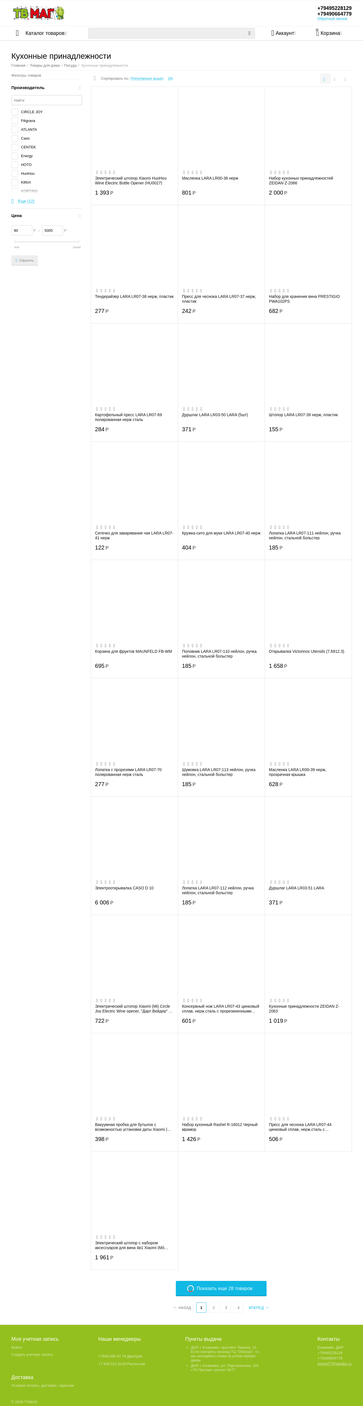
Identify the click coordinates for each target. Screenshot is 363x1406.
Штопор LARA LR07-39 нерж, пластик (303, 414)
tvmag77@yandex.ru (335, 1363)
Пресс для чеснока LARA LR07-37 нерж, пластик (219, 298)
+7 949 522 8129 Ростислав (121, 1364)
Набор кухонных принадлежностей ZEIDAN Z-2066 (301, 180)
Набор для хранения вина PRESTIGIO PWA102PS (304, 298)
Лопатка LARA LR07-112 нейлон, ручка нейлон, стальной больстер (218, 890)
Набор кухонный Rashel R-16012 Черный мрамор (220, 1126)
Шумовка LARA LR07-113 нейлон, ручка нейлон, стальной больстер (219, 771)
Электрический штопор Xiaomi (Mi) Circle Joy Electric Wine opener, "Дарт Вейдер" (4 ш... (133, 1008)
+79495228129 (334, 8)
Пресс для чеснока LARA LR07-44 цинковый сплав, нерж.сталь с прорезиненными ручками (300, 1126)
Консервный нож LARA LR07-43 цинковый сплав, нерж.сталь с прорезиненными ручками (220, 1008)
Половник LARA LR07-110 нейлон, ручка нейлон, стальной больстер (219, 653)
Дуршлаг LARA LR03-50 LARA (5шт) (215, 414)
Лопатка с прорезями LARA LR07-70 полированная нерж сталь (128, 771)
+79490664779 (334, 14)
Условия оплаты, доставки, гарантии (42, 1385)
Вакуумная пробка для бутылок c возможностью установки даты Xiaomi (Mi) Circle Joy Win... (134, 1126)
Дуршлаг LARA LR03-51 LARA (296, 888)
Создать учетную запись (32, 1354)
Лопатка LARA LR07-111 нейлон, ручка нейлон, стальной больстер (305, 535)
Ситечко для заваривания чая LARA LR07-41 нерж (134, 535)
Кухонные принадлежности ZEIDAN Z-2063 (304, 1008)
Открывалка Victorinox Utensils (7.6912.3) (306, 651)
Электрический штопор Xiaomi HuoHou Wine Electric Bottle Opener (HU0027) (130, 180)
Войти (16, 1347)
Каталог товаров (45, 33)
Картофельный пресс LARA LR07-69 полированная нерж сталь (128, 417)
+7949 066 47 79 (112, 1356)
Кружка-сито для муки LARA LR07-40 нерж (221, 533)
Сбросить (25, 260)
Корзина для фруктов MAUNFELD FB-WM (133, 651)
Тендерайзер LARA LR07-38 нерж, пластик (134, 296)
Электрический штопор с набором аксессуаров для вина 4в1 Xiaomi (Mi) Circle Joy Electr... (129, 1245)
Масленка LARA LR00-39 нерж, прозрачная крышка (297, 771)
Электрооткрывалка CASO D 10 (124, 888)
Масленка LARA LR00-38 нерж (210, 178)
